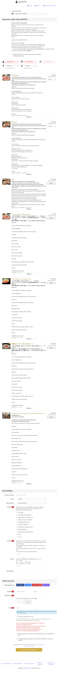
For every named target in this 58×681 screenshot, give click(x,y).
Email (11, 608)
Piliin (51, 183)
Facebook (20, 585)
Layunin (12, 499)
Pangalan (10, 591)
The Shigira (19, 512)
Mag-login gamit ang (9, 585)
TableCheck (46, 585)
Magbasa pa (29, 117)
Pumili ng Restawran (16, 11)
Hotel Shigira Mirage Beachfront (24, 532)
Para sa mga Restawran (6, 663)
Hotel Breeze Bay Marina (23, 522)
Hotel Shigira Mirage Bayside (23, 515)
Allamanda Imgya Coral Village (24, 519)
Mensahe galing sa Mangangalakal (19, 23)
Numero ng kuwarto (9, 495)
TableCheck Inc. (27, 668)
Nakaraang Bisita (10, 503)
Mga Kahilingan (10, 571)
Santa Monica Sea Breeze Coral (24, 527)
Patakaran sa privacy (29, 663)
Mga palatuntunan (18, 663)
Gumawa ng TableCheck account (24, 616)
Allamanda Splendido (22, 524)
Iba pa (18, 534)
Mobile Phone (9, 595)
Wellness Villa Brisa (21, 529)
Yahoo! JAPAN (37, 585)
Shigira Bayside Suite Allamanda (24, 517)
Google (28, 585)
